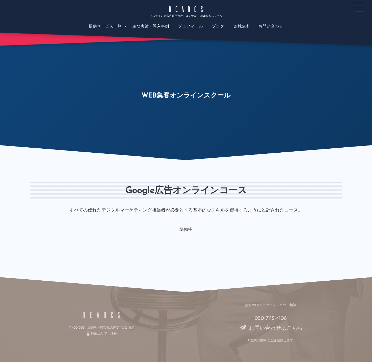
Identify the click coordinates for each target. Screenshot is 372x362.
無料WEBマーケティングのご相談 (272, 305)
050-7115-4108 (273, 318)
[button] (358, 7)
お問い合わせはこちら (272, 328)
